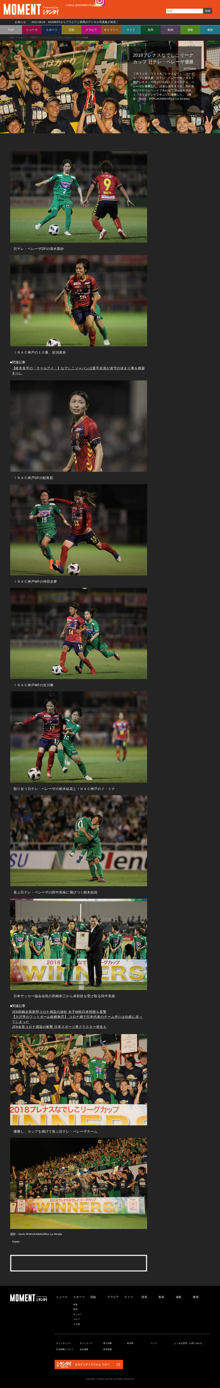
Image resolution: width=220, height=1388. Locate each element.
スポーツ (52, 29)
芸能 (72, 29)
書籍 (210, 29)
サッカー (77, 1314)
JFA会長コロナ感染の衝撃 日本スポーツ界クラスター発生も (59, 1027)
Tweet (15, 1241)
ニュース (32, 29)
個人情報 (107, 1343)
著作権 (130, 1343)
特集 (75, 1304)
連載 (190, 29)
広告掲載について (64, 1349)
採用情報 (107, 1349)
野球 (75, 1309)
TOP (11, 29)
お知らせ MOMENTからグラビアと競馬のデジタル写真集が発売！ (65, 22)
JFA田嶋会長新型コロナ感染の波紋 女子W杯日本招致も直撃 (59, 1012)
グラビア (91, 29)
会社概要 (84, 1349)
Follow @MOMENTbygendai (83, 5)
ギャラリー (111, 29)
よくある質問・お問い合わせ (188, 1343)
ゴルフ (76, 1319)
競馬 (151, 29)
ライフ (131, 29)
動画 (171, 29)
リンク (154, 1343)
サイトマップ (86, 1343)
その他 (76, 1324)
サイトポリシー (63, 1343)
